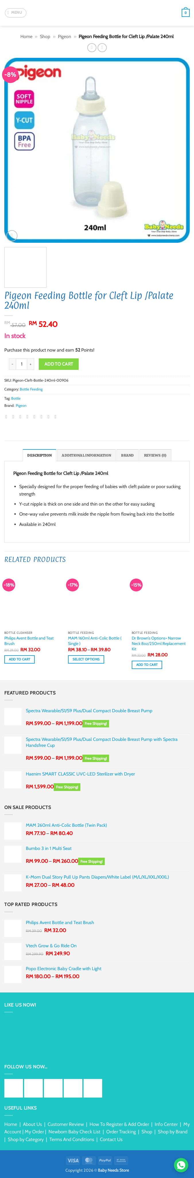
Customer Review (66, 1124)
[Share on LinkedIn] (42, 416)
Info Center (166, 1124)
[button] (15, 12)
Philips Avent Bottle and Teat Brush (29, 641)
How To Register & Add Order (119, 1124)
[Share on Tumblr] (50, 416)
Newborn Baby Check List (74, 1131)
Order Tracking (121, 1131)
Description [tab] (39, 455)
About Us (32, 1124)
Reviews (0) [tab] (155, 455)
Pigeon (64, 36)
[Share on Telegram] (57, 416)
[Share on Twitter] (22, 416)
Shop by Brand (172, 1131)
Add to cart (58, 364)
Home (26, 36)
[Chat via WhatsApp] (181, 1165)
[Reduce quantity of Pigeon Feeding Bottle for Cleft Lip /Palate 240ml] (12, 364)
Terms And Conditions (71, 1139)
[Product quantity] (21, 364)
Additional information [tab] (86, 455)
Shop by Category (26, 1139)
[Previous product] (102, 47)
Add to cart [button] (19, 659)
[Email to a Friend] (28, 416)
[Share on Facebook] (15, 416)
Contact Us (111, 1139)
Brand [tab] (127, 455)
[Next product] (91, 47)
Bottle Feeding (31, 389)
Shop (45, 36)
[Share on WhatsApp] (7, 416)
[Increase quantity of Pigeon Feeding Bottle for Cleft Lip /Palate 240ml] (30, 364)
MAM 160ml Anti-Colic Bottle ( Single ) (95, 641)
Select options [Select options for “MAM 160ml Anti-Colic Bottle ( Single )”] (86, 659)
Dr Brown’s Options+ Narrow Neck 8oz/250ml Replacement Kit (159, 643)
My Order (34, 1131)
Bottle (16, 398)
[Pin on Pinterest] (36, 416)
